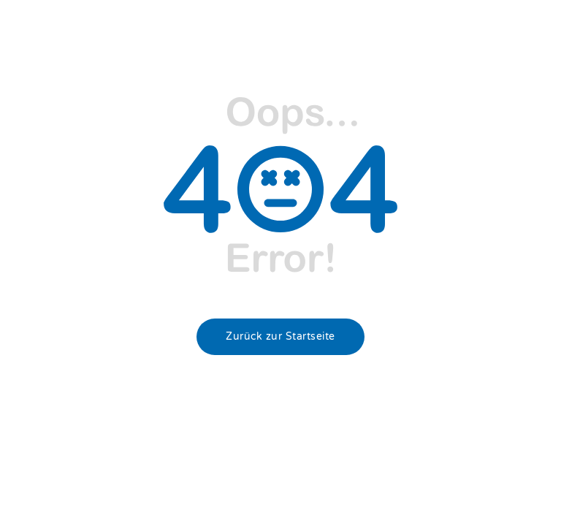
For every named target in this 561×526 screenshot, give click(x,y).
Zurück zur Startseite (280, 336)
